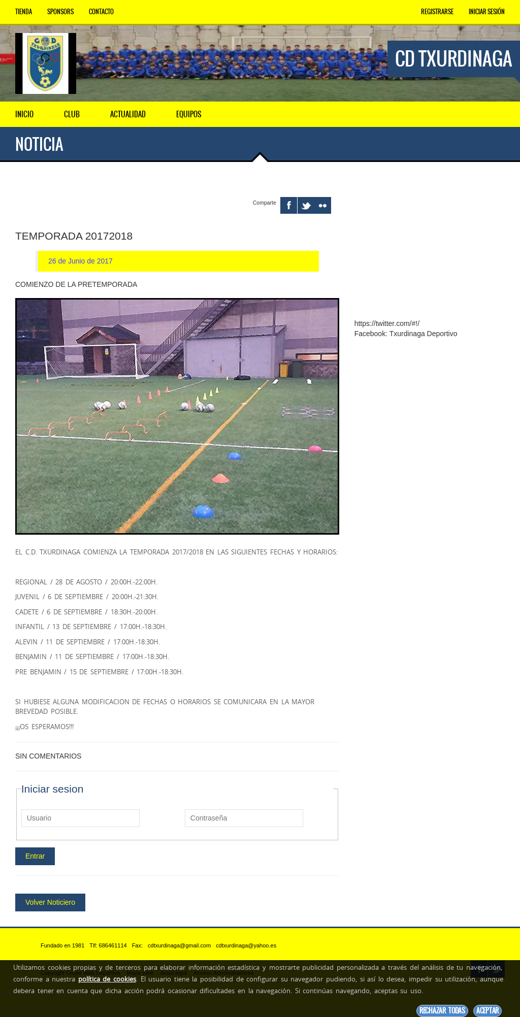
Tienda (23, 11)
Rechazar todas (442, 1010)
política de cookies (107, 978)
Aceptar (487, 1010)
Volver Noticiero (50, 902)
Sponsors (60, 11)
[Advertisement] (429, 247)
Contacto (101, 11)
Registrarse (437, 11)
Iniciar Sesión (487, 11)
